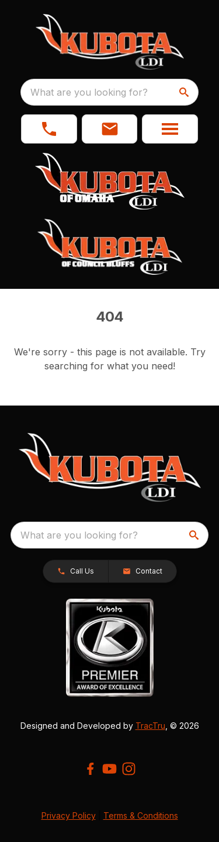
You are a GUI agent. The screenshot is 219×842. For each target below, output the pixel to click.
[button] (110, 129)
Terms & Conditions (140, 815)
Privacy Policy (68, 815)
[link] (49, 129)
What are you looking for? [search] (89, 92)
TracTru (150, 726)
